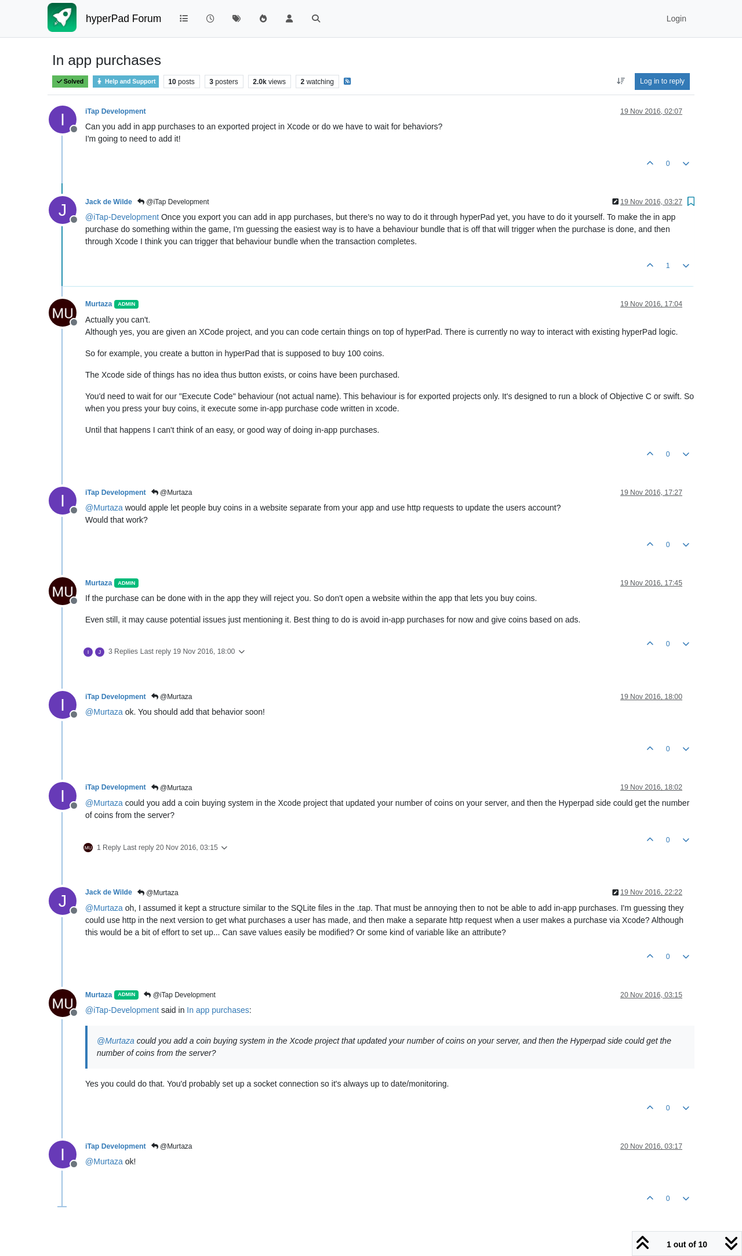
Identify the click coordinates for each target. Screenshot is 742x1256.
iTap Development (115, 111)
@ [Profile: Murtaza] (104, 507)
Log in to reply (662, 81)
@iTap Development (173, 202)
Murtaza (98, 304)
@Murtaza (171, 492)
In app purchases (218, 1010)
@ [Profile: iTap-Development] (122, 217)
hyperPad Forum (123, 18)
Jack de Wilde (108, 202)
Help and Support (126, 81)
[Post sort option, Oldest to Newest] (620, 81)
